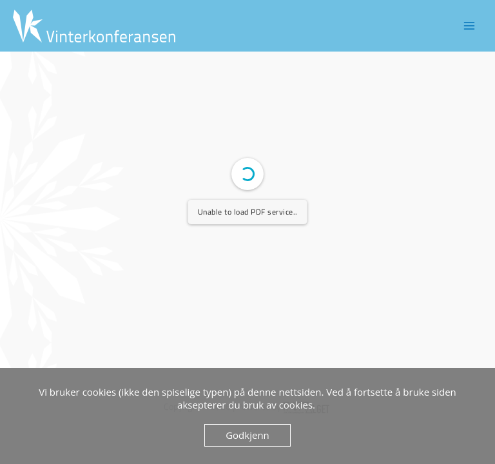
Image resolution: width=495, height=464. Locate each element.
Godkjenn (247, 435)
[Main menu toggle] (469, 26)
